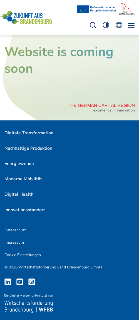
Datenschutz (15, 230)
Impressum (14, 242)
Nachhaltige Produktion (28, 148)
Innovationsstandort (24, 210)
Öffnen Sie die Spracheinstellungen (118, 24)
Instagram (31, 281)
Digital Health (18, 194)
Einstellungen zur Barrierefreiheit (93, 24)
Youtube (19, 281)
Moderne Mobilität (23, 179)
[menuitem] (28, 133)
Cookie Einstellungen (22, 255)
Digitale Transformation (28, 133)
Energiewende (19, 164)
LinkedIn (7, 281)
